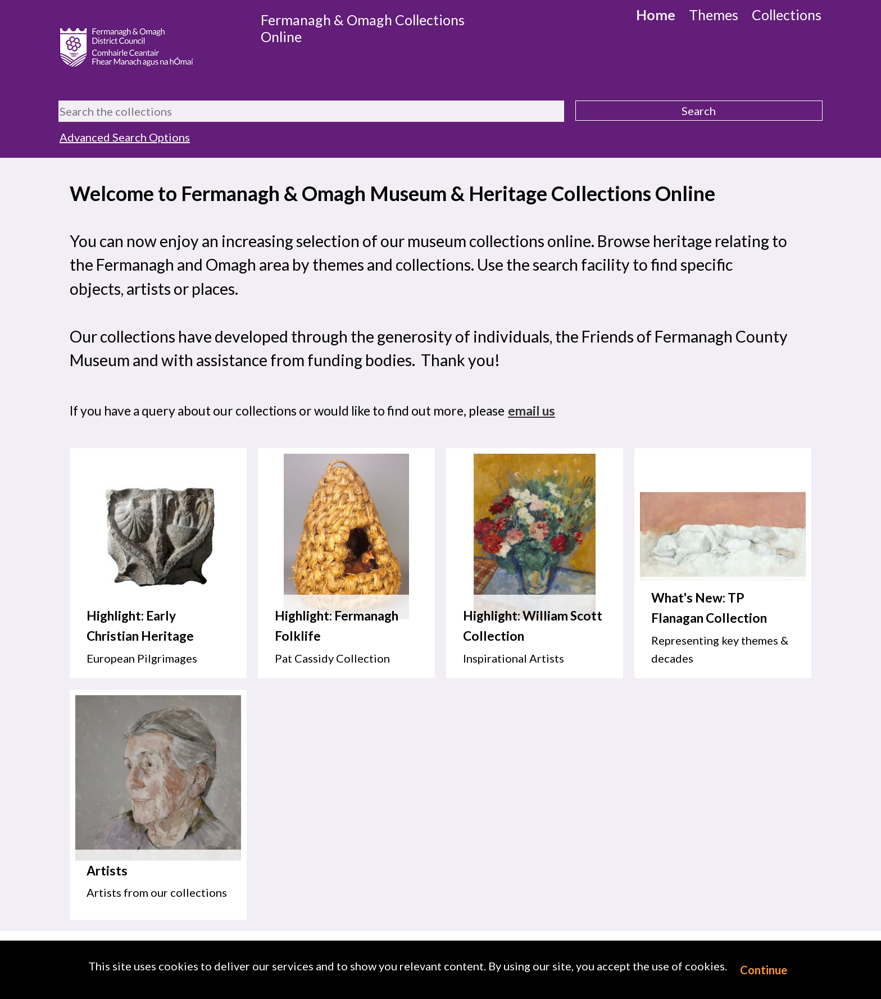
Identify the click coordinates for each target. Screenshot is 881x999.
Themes (713, 14)
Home (655, 14)
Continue (763, 970)
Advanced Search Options (125, 137)
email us (531, 410)
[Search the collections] (311, 111)
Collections (786, 14)
